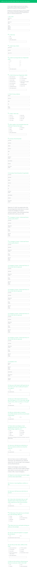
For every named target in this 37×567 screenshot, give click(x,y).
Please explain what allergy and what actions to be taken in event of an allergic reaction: (18, 419)
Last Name (9, 136)
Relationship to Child (10, 218)
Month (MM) (10, 45)
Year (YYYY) (10, 51)
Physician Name (9, 349)
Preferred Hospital (9, 364)
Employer (9, 157)
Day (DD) (9, 48)
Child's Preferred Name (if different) (9, 27)
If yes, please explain (11, 375)
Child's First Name (9, 19)
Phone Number (9, 104)
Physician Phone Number (9, 353)
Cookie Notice (19, 563)
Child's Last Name (9, 23)
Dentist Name (10, 356)
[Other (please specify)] (18, 40)
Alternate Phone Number (9, 226)
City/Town (9, 94)
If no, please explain (11, 401)
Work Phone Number (10, 161)
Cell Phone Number (9, 151)
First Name (9, 134)
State (8, 97)
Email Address (10, 154)
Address (9, 92)
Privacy (16, 563)
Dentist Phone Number (10, 360)
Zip (8, 100)
